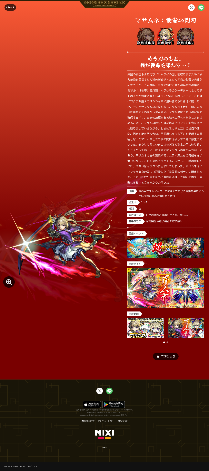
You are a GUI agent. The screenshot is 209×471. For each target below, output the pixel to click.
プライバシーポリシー (106, 421)
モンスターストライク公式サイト (23, 466)
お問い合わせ (123, 421)
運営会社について (87, 421)
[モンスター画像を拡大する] (9, 282)
